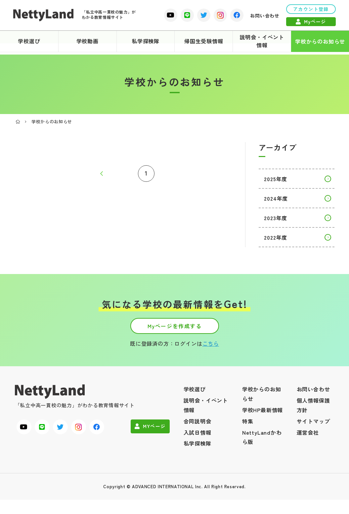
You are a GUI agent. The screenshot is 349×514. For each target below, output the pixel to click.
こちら (210, 350)
